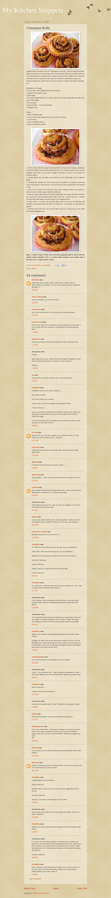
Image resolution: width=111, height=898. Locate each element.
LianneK (35, 487)
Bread (34, 268)
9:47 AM (34, 510)
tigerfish (35, 462)
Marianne (35, 762)
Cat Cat (34, 432)
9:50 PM (34, 741)
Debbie (34, 517)
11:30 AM (35, 817)
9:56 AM (34, 677)
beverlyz (35, 748)
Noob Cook (36, 475)
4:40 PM (34, 874)
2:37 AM (34, 720)
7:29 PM (34, 368)
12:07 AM (35, 455)
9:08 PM (34, 832)
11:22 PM (35, 440)
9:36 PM (34, 425)
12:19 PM (35, 537)
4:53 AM (34, 480)
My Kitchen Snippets (32, 10)
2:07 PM (34, 290)
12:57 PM (35, 694)
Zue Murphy (36, 309)
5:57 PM (34, 315)
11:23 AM (35, 663)
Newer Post (29, 888)
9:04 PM (34, 381)
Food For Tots (37, 322)
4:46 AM (34, 857)
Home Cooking (37, 297)
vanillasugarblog (38, 657)
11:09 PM (35, 607)
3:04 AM (34, 624)
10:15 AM (35, 525)
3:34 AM (34, 707)
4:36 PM (34, 576)
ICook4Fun (36, 388)
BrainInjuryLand (38, 726)
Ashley (34, 714)
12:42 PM (35, 756)
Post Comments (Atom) (41, 893)
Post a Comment (35, 879)
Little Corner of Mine (39, 532)
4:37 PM (34, 591)
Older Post (82, 888)
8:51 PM (34, 802)
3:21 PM (34, 303)
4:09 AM (34, 468)
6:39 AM (34, 650)
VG (33, 375)
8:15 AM (34, 495)
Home (56, 888)
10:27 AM (35, 770)
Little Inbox (36, 447)
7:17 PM (34, 332)
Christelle (35, 280)
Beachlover (36, 339)
